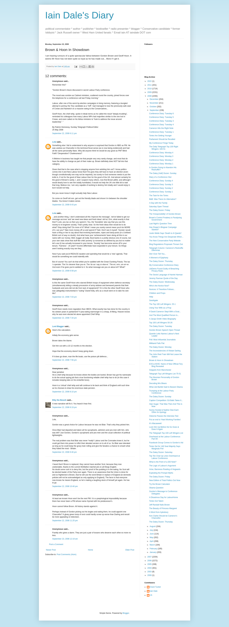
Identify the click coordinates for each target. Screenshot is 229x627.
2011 (149, 85)
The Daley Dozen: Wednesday (162, 282)
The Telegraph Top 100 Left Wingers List (166, 433)
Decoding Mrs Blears (158, 383)
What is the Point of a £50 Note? (162, 462)
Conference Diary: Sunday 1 (161, 192)
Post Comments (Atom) (66, 554)
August (153, 526)
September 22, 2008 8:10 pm (64, 392)
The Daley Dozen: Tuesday (160, 326)
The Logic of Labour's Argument (162, 466)
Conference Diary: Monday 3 (161, 156)
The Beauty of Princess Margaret (163, 508)
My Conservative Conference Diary (163, 265)
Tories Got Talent (156, 501)
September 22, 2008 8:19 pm (64, 407)
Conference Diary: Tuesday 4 (161, 124)
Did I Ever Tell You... (157, 254)
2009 (149, 92)
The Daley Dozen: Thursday (161, 261)
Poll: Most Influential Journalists (162, 340)
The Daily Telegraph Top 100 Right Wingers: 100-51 (163, 148)
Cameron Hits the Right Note (161, 128)
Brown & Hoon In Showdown (161, 360)
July (152, 530)
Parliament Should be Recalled (162, 139)
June (152, 534)
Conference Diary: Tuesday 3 (161, 121)
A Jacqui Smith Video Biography (162, 319)
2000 (149, 575)
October (153, 106)
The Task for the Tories (158, 195)
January (153, 552)
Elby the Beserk (59, 400)
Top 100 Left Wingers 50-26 (160, 323)
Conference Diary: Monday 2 (161, 160)
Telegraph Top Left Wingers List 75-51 (165, 374)
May (152, 537)
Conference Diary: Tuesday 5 (161, 117)
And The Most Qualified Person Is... (164, 315)
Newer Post (51, 550)
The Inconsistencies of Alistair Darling (164, 351)
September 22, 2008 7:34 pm (64, 318)
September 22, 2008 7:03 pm (64, 297)
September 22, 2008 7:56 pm (64, 360)
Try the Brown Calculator (159, 484)
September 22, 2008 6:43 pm (64, 205)
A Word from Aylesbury (158, 512)
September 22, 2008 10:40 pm (65, 486)
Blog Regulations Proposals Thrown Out (166, 244)
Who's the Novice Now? (159, 286)
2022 (149, 81)
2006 (149, 561)
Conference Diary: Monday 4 (161, 153)
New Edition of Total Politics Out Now (164, 480)
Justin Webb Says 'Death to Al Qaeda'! (165, 233)
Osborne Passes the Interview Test (163, 416)
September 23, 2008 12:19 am (65, 539)
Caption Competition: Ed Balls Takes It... (166, 400)
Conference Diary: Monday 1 (161, 164)
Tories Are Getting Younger (160, 136)
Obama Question (156, 488)
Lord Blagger (58, 326)
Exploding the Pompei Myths (161, 473)
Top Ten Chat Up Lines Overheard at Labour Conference (164, 457)
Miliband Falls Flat (156, 343)
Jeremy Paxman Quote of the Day (163, 278)
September (154, 110)
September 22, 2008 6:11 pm (64, 133)
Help (151, 297)
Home (90, 550)
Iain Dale (153, 591)
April (152, 541)
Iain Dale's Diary (79, 15)
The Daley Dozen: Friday (159, 210)
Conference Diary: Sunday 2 (161, 188)
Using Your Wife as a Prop (160, 308)
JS (151, 595)
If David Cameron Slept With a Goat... (165, 312)
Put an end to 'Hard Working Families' (165, 420)
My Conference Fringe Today (161, 143)
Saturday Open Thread (158, 206)
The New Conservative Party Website (164, 241)
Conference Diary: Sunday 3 (161, 184)
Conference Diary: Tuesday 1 (161, 132)
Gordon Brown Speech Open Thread (164, 330)
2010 (149, 89)
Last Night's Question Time (160, 224)
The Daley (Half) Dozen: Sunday (162, 173)
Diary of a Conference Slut (160, 177)
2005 (149, 564)
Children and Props (157, 293)
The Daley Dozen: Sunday (160, 397)
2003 (149, 572)
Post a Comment (56, 544)
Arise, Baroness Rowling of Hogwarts (164, 469)
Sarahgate (153, 300)
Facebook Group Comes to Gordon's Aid (166, 443)
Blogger (126, 613)
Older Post (129, 550)
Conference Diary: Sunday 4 (161, 181)
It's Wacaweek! (155, 423)
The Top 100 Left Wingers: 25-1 (162, 304)
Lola (54, 142)
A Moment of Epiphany (158, 258)
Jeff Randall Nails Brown (159, 505)
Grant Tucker (155, 587)
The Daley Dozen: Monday (160, 347)
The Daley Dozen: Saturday (160, 452)
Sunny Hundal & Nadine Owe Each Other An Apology (164, 411)
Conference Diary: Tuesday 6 (161, 113)
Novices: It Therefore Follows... (162, 289)
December (154, 99)
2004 (149, 568)
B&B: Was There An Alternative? (162, 199)
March (152, 545)
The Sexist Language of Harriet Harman (166, 275)
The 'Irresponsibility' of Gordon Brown (164, 214)
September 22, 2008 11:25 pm (65, 520)
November (154, 103)
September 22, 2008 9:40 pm (64, 452)
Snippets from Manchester (160, 370)
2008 (149, 96)
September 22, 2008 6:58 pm (64, 271)
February (154, 549)
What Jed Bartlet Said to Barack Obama (166, 387)
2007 (149, 557)
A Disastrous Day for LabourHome (163, 497)
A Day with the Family (158, 203)
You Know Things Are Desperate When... (166, 237)
